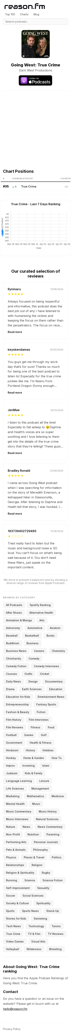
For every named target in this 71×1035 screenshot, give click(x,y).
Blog (36, 14)
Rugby (46, 872)
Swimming (40, 918)
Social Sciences (33, 895)
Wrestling (55, 949)
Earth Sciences (32, 689)
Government (14, 742)
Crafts (28, 673)
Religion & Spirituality (20, 872)
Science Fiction (53, 880)
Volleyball (12, 949)
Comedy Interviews (46, 666)
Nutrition (33, 834)
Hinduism (12, 750)
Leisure (44, 780)
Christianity (13, 658)
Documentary (54, 681)
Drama (10, 689)
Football (11, 735)
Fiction (41, 712)
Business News (16, 650)
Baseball (12, 635)
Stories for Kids (16, 918)
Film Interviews (39, 719)
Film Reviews (14, 727)
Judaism (11, 773)
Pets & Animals (16, 849)
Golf (44, 735)
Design (33, 681)
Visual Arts (38, 941)
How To (57, 758)
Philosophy (40, 849)
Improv (10, 765)
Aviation (55, 628)
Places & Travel (34, 857)
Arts (41, 620)
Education (55, 689)
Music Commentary (18, 811)
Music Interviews (17, 819)
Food (51, 727)
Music (36, 803)
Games (28, 735)
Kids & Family (33, 773)
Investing (28, 765)
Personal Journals (46, 842)
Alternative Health (41, 612)
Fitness (35, 727)
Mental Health (15, 803)
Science (29, 880)
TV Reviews (55, 933)
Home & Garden (33, 758)
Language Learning (19, 780)
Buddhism (12, 643)
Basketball (32, 635)
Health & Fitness (40, 742)
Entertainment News (51, 696)
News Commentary (50, 826)
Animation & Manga (19, 620)
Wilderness (34, 949)
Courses (11, 673)
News (26, 826)
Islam (45, 765)
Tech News (13, 926)
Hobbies (48, 750)
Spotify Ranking (40, 605)
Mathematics (35, 796)
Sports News (30, 910)
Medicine (58, 796)
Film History (13, 719)
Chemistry (58, 650)
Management (40, 788)
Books (51, 635)
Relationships (15, 865)
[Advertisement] (35, 126)
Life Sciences (15, 788)
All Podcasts (14, 605)
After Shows (14, 612)
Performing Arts (16, 842)
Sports (10, 910)
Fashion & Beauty (17, 712)
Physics (11, 857)
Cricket (44, 673)
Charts (24, 14)
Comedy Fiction (16, 666)
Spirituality (43, 903)
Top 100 (10, 14)
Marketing (12, 796)
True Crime (28, 186)
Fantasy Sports (46, 704)
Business (33, 643)
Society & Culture (17, 903)
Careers (39, 650)
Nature (10, 826)
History (30, 750)
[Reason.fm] (24, 6)
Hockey (11, 758)
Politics (56, 857)
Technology (36, 926)
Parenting (53, 834)
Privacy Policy (12, 1029)
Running (11, 880)
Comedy (34, 658)
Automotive (34, 628)
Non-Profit (13, 834)
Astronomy (13, 628)
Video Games (15, 941)
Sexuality (43, 888)
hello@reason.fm (15, 1009)
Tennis (56, 926)
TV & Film (34, 933)
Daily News (13, 681)
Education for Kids (18, 696)
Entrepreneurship (17, 704)
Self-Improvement (18, 888)
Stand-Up (52, 910)
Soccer (10, 895)
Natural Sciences (47, 819)
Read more (15, 331)
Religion (37, 865)
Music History (48, 811)
